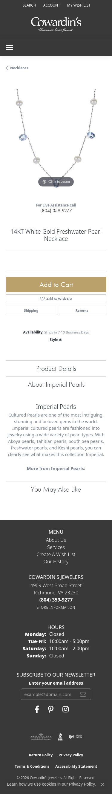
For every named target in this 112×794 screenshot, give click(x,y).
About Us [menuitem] (56, 540)
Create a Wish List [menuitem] (56, 554)
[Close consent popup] (103, 784)
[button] (29, 5)
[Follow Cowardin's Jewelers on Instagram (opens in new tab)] (65, 709)
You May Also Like (56, 489)
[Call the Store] (56, 599)
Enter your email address (56, 683)
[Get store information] (56, 607)
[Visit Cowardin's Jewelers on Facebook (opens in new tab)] (37, 709)
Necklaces (19, 68)
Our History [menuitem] (56, 561)
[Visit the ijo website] (75, 736)
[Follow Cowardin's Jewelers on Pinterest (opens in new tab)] (50, 709)
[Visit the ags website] (41, 736)
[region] (56, 139)
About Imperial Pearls (56, 384)
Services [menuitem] (56, 547)
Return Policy (41, 755)
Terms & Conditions (32, 766)
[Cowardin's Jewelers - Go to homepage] (56, 24)
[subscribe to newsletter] (83, 694)
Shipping (31, 310)
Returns (82, 310)
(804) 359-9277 (56, 210)
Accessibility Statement (76, 766)
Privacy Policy (71, 755)
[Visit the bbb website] (60, 736)
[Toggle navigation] (9, 47)
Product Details (56, 368)
